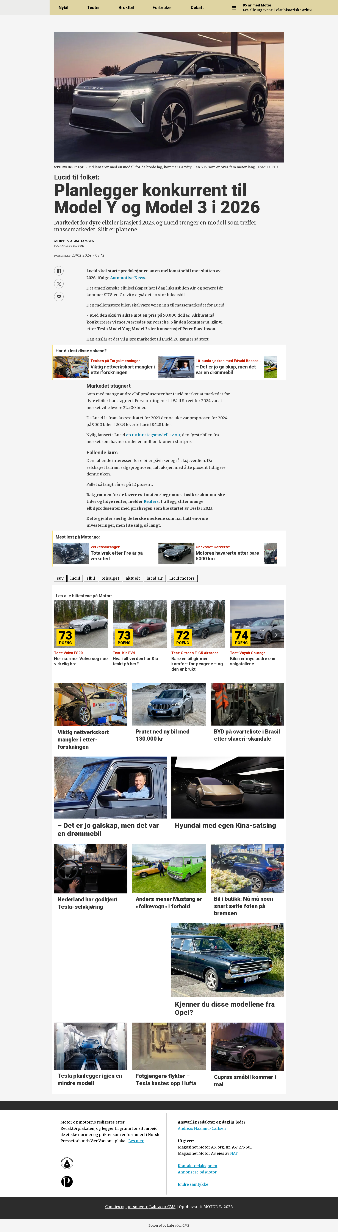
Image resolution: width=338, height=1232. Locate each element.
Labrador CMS (162, 1206)
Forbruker (162, 7)
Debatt (197, 7)
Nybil (63, 7)
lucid (75, 578)
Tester (93, 7)
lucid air (155, 578)
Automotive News (127, 277)
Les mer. (136, 1141)
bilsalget (110, 578)
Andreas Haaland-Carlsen (202, 1128)
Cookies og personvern (127, 1206)
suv (60, 578)
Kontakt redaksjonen (197, 1166)
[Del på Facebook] (59, 270)
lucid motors (182, 578)
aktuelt (133, 578)
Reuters (151, 501)
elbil (90, 578)
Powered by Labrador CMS (169, 1225)
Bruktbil (126, 7)
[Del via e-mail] (59, 296)
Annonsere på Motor (197, 1172)
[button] (271, 364)
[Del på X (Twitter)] (59, 283)
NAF (234, 1153)
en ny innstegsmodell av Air (153, 434)
